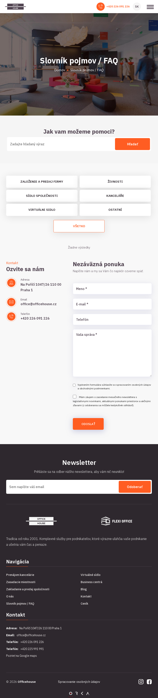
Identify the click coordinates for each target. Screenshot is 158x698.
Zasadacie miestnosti (20, 582)
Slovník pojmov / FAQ (20, 603)
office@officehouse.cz (39, 304)
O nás (10, 596)
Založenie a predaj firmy (41, 181)
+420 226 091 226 (118, 6)
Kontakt (86, 596)
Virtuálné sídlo (90, 575)
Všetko (79, 226)
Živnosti (115, 181)
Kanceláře (115, 196)
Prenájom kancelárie (20, 575)
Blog (84, 589)
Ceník (84, 603)
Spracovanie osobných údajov (79, 682)
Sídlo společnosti (42, 196)
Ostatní (115, 210)
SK (137, 6)
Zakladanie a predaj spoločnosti (27, 589)
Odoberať (135, 487)
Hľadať (132, 144)
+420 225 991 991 (32, 649)
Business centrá (91, 582)
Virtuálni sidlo (41, 210)
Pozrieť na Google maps (21, 656)
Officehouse (27, 682)
